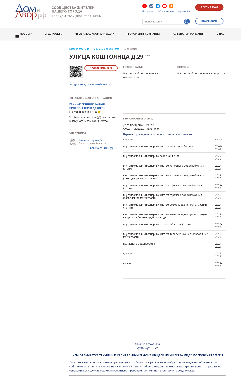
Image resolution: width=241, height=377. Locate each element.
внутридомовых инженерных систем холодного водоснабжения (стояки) (163, 158)
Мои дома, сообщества (106, 40)
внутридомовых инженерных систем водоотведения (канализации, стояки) (165, 197)
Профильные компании (145, 27)
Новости (31, 27)
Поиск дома (210, 15)
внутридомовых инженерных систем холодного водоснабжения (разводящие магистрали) (163, 168)
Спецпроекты (57, 27)
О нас (222, 27)
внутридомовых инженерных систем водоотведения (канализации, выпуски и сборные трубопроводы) (165, 207)
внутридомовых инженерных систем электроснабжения (158, 137)
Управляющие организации (98, 27)
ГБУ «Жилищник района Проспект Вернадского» (87, 97)
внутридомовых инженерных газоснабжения (151, 147)
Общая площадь (133, 120)
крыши (127, 254)
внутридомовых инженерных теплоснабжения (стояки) (158, 215)
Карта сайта (184, 11)
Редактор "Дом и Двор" (93, 131)
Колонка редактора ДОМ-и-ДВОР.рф (147, 337)
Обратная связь (166, 11)
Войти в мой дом (210, 7)
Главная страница (79, 40)
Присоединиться (101, 59)
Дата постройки (133, 116)
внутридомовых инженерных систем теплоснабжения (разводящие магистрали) (165, 226)
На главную (148, 11)
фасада (127, 244)
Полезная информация (190, 27)
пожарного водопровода (139, 235)
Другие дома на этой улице (92, 75)
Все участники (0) (101, 139)
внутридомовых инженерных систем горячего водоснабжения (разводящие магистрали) (162, 187)
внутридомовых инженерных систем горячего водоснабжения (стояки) (162, 178)
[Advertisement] (147, 304)
